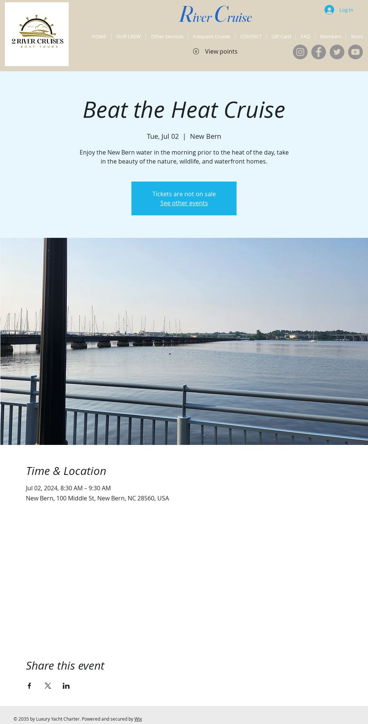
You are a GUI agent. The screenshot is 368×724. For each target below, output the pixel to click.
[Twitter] (337, 52)
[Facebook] (318, 52)
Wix (138, 719)
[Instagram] (300, 52)
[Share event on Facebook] (29, 686)
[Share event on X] (47, 686)
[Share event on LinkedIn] (66, 686)
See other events (184, 203)
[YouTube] (355, 52)
